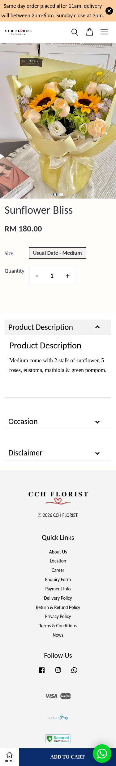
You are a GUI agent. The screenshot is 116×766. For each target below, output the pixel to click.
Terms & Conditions (58, 626)
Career (58, 570)
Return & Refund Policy (58, 607)
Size (9, 253)
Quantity (14, 270)
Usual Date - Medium (57, 252)
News (58, 635)
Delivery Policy (58, 598)
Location (58, 561)
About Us (58, 552)
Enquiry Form (58, 579)
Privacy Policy (58, 616)
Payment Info (58, 589)
